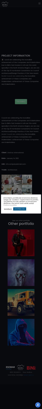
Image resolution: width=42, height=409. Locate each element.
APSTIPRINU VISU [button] (19, 209)
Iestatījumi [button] (8, 209)
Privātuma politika (10, 205)
